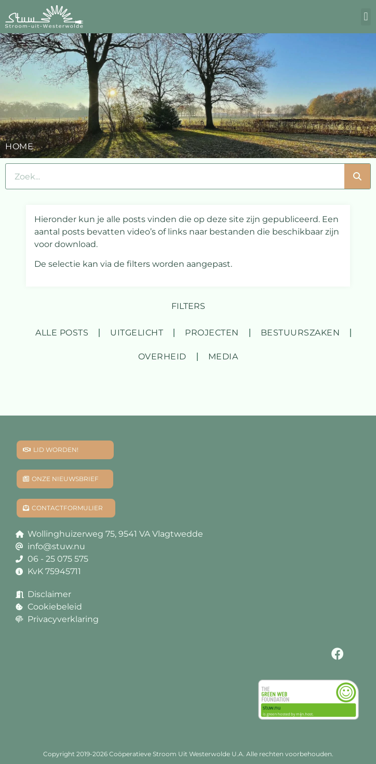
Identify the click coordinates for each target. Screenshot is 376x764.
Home (19, 146)
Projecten (212, 333)
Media (223, 356)
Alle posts (61, 333)
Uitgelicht (136, 333)
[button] (366, 16)
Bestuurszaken (300, 333)
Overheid (162, 356)
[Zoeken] (357, 176)
